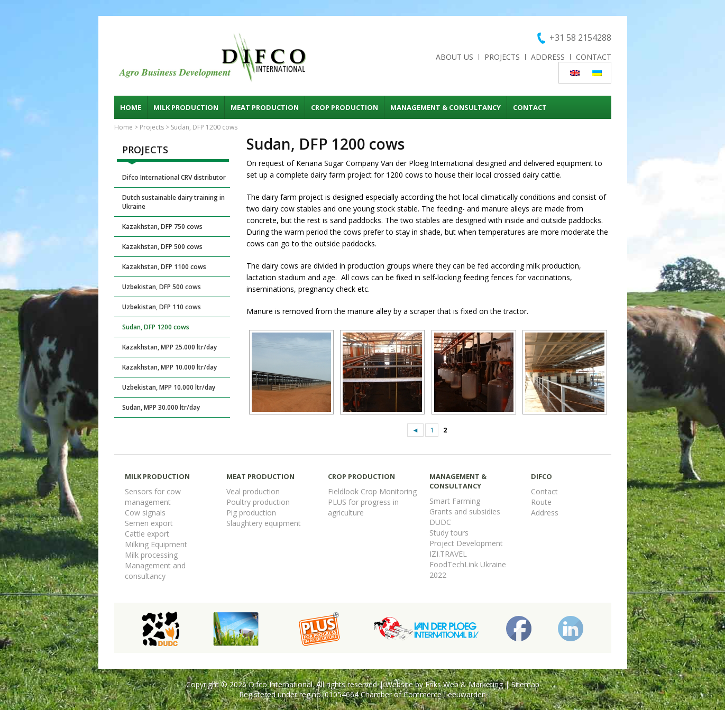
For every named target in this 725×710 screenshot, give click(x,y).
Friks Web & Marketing (464, 684)
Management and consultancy (155, 570)
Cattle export (147, 534)
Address (548, 57)
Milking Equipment (156, 544)
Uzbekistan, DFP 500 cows (161, 286)
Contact (593, 57)
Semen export (149, 523)
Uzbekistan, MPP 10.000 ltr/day (168, 387)
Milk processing (151, 555)
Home (130, 107)
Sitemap (525, 684)
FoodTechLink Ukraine (467, 564)
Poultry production (258, 502)
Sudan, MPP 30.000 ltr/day (161, 407)
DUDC (440, 522)
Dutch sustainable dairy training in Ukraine (173, 202)
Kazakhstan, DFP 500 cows (162, 246)
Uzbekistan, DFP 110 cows (161, 306)
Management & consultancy (445, 107)
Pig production (251, 513)
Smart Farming (454, 501)
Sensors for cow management (153, 496)
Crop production (344, 107)
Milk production (185, 107)
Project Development (466, 543)
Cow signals (145, 513)
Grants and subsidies (464, 511)
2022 (437, 575)
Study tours (449, 533)
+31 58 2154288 (580, 37)
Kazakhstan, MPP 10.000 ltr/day (169, 367)
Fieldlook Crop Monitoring (372, 491)
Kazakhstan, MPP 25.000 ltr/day (169, 347)
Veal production (253, 491)
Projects (502, 57)
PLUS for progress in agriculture (363, 507)
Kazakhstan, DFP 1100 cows (164, 266)
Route (541, 502)
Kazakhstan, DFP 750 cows (162, 226)
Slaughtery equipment (263, 523)
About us (454, 57)
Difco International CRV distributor (174, 177)
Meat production (265, 107)
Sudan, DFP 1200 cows (155, 326)
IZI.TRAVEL (448, 554)
